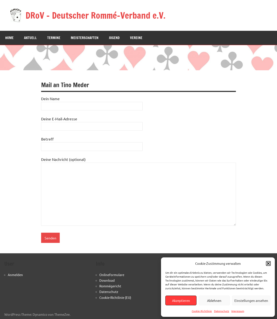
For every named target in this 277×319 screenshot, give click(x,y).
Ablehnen (214, 300)
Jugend (114, 37)
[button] (268, 263)
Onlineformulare (111, 275)
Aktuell (30, 37)
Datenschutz (221, 311)
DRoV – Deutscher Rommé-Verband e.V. (96, 15)
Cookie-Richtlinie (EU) (115, 297)
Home (9, 37)
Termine (53, 37)
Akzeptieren (181, 300)
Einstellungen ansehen (251, 300)
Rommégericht (110, 286)
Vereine (136, 37)
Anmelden (15, 275)
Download (107, 280)
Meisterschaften (84, 37)
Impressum (237, 311)
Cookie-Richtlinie (202, 311)
